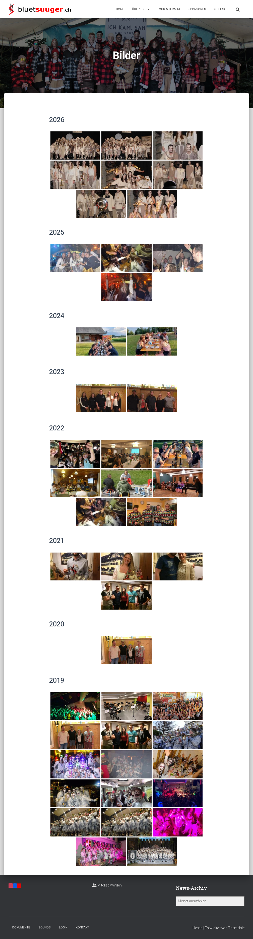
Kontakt (220, 9)
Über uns (141, 9)
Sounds (44, 927)
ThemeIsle (236, 928)
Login (63, 927)
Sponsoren (197, 9)
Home (120, 9)
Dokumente (21, 927)
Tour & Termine (169, 9)
